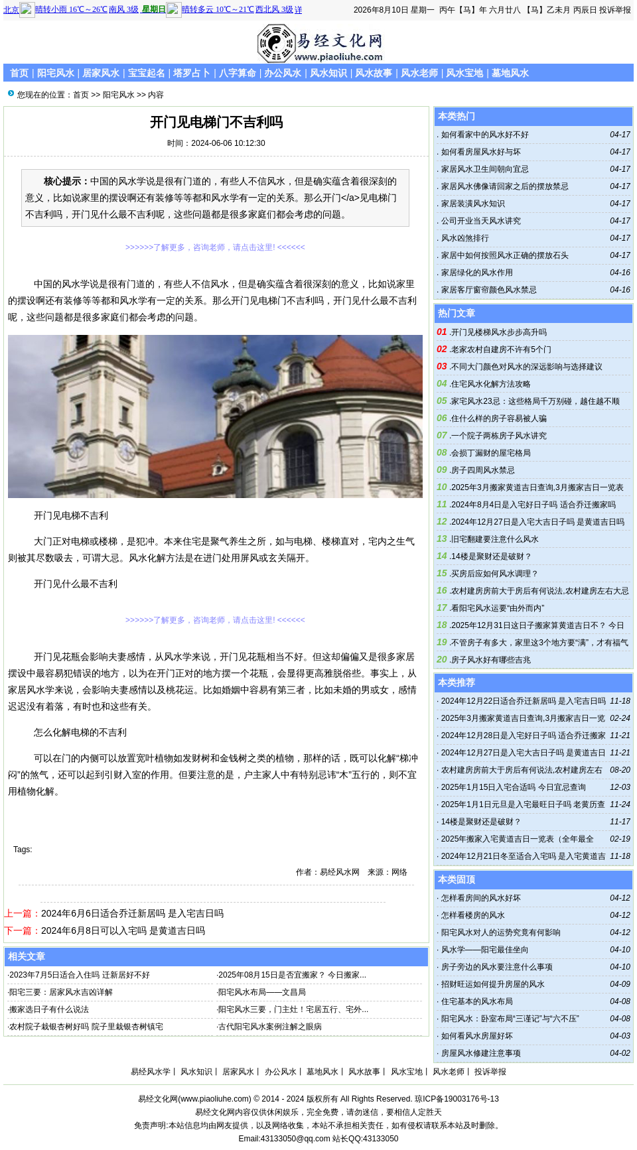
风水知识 (328, 73)
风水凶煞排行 (463, 238)
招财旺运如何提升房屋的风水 (493, 984)
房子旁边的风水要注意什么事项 (497, 967)
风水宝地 (464, 73)
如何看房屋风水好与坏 (479, 152)
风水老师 (419, 73)
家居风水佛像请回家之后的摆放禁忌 (503, 186)
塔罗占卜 (191, 73)
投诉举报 (615, 10)
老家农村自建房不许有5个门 (501, 349)
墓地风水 (510, 73)
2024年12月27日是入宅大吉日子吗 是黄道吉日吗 (537, 522)
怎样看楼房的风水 (473, 915)
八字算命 (237, 73)
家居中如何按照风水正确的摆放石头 (503, 255)
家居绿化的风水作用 (475, 272)
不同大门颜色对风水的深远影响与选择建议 (526, 366)
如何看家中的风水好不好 (483, 134)
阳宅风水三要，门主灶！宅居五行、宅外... (293, 1009)
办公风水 (282, 73)
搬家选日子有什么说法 (49, 1009)
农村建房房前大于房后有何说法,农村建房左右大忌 (539, 591)
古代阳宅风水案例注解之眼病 (270, 1026)
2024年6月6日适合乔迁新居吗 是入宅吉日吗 (132, 913)
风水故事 (373, 73)
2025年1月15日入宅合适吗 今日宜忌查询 (513, 787)
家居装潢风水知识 (471, 203)
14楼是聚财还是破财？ (491, 556)
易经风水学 (151, 1071)
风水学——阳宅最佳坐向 (485, 949)
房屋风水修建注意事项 (481, 1053)
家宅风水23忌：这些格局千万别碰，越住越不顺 (535, 401)
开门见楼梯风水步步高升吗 (499, 332)
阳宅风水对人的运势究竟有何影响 (501, 932)
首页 (19, 73)
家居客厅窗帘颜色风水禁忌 (487, 289)
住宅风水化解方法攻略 (491, 384)
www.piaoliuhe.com (214, 1099)
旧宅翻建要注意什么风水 (495, 539)
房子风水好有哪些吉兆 (491, 660)
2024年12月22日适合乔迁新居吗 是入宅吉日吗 (523, 701)
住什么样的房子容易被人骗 (499, 418)
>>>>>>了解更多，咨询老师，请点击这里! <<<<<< (215, 247)
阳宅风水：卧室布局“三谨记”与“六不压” (510, 1018)
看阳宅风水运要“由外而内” (497, 608)
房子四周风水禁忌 (483, 470)
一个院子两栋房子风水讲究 (499, 435)
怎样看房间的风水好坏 (481, 898)
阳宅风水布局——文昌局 (262, 992)
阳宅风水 (55, 73)
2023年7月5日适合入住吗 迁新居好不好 (79, 975)
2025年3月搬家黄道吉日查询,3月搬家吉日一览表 (537, 487)
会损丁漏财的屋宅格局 (491, 453)
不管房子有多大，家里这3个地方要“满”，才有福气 (539, 642)
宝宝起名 (146, 73)
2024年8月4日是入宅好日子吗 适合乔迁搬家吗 (533, 504)
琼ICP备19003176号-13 (457, 1099)
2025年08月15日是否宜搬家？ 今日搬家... (292, 975)
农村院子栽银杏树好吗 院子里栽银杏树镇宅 (86, 1026)
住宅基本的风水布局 (477, 1001)
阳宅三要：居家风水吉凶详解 (61, 992)
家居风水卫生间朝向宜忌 (483, 169)
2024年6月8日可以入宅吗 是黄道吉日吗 (123, 930)
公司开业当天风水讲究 (479, 220)
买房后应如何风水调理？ (495, 573)
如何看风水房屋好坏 (477, 1036)
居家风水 (100, 73)
